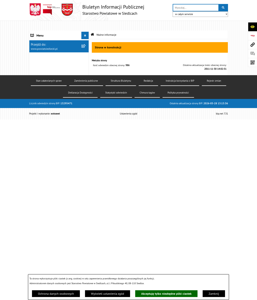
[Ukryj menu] (85, 25)
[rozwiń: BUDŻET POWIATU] (85, 62)
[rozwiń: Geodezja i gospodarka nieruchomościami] (85, 146)
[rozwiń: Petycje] (85, 227)
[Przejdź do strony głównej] (86, 9)
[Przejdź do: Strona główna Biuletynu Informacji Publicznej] (92, 24)
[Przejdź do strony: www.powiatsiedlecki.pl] (252, 44)
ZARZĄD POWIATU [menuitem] (43, 55)
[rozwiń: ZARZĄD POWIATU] (85, 55)
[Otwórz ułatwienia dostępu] (252, 26)
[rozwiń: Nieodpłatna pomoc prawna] (85, 89)
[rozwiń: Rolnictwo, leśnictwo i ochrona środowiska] (85, 160)
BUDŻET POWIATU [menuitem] (43, 63)
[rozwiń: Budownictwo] (85, 137)
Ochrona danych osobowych (56, 294)
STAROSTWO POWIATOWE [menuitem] (47, 33)
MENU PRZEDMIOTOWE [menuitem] (46, 70)
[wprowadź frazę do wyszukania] (196, 7)
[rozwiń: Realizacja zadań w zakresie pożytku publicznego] (85, 174)
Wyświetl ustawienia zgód (107, 294)
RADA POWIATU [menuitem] (41, 48)
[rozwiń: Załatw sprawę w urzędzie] (85, 79)
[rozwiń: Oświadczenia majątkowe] (85, 246)
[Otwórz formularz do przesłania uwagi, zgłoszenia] (252, 53)
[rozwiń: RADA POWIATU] (85, 47)
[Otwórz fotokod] (252, 62)
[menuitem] (59, 79)
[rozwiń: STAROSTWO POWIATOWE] (85, 33)
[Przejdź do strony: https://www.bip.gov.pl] (252, 35)
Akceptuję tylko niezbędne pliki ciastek (166, 294)
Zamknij (214, 294)
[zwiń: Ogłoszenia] (85, 117)
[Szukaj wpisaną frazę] (223, 7)
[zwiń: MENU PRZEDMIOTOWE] (85, 70)
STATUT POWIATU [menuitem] (42, 40)
